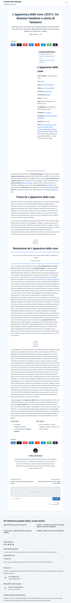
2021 (42, 81)
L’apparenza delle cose (46, 54)
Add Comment (56, 498)
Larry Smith (47, 112)
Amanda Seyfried (47, 125)
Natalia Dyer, (47, 129)
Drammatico (50, 88)
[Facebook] (13, 44)
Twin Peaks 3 (30, 183)
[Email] (55, 44)
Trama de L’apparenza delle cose (47, 57)
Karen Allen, (45, 127)
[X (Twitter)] (19, 44)
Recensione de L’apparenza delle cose (47, 61)
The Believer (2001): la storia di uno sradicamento (50, 530)
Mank (23, 183)
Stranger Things (49, 187)
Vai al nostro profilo (14, 589)
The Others (43, 279)
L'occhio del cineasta (12, 2)
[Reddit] (37, 44)
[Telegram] (43, 44)
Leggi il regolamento (14, 579)
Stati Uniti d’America (48, 85)
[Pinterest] (25, 44)
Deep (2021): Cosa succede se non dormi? (15, 525)
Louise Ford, (48, 116)
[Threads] (13, 544)
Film (41, 34)
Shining (21, 281)
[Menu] (66, 2)
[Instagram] (8, 544)
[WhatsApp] (49, 44)
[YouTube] (10, 544)
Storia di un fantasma (53, 279)
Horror (44, 88)
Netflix (48, 95)
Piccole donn (50, 185)
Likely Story (48, 91)
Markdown (16, 498)
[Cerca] (64, 2)
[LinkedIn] (31, 44)
